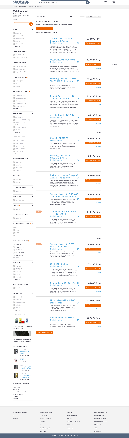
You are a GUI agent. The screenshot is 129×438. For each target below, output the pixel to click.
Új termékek (43, 415)
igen (16, 191)
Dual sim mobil (16, 16)
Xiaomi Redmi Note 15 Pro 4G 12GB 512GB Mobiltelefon (63, 214)
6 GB (16, 274)
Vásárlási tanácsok (72, 415)
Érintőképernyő (19, 66)
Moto (17, 307)
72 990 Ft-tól (94, 264)
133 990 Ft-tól (94, 301)
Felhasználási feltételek (73, 421)
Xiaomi (17, 33)
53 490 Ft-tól (94, 156)
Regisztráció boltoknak (100, 421)
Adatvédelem (70, 425)
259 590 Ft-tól (94, 318)
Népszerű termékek (45, 418)
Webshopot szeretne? (100, 425)
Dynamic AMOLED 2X (21, 120)
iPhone (17, 299)
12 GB (17, 269)
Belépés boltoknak (99, 415)
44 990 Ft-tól (94, 115)
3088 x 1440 (19, 151)
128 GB (17, 255)
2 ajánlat (98, 220)
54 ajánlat (98, 202)
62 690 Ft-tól (94, 195)
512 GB (17, 250)
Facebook (15, 418)
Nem (16, 182)
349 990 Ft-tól (94, 60)
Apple (17, 41)
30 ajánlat (98, 308)
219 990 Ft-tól (94, 96)
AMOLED (18, 117)
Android (17, 81)
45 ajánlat (98, 87)
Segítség (69, 418)
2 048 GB (18, 244)
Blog (14, 415)
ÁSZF (95, 428)
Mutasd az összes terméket (44, 28)
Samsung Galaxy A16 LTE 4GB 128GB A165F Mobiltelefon (62, 246)
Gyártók (42, 421)
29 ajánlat (98, 146)
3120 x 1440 (19, 148)
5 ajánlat (98, 68)
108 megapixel (19, 98)
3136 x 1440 (19, 146)
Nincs (17, 86)
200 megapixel (19, 95)
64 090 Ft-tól (94, 283)
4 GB (16, 277)
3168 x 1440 (19, 143)
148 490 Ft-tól (94, 212)
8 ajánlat (98, 123)
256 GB (17, 252)
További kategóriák (45, 428)
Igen (16, 179)
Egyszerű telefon (20, 57)
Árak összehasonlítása (93, 43)
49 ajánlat (98, 326)
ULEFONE (18, 38)
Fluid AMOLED (19, 127)
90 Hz (17, 165)
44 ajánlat (98, 291)
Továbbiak (16, 46)
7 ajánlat (98, 104)
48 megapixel (19, 106)
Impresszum (70, 428)
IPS (16, 130)
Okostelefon (16, 13)
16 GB (17, 266)
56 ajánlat (98, 164)
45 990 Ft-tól (94, 245)
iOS (16, 83)
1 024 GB (18, 247)
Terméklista (43, 431)
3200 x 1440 (19, 140)
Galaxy (17, 297)
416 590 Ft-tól (94, 79)
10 (16, 235)
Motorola (18, 44)
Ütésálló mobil (26, 15)
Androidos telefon (17, 15)
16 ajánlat (98, 47)
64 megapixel (19, 101)
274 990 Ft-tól (94, 39)
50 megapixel (19, 103)
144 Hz (17, 167)
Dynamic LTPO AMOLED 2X (23, 122)
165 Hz (17, 170)
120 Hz (17, 162)
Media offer (97, 431)
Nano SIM (18, 200)
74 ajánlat (98, 252)
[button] (110, 2)
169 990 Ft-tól (94, 139)
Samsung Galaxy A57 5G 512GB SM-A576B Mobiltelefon (61, 40)
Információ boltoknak (100, 418)
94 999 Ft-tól (94, 176)
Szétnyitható (18, 69)
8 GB (16, 271)
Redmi (17, 305)
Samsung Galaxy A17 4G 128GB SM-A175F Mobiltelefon (61, 158)
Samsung (18, 36)
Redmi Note (18, 302)
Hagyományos (19, 72)
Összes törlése (40, 14)
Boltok (42, 425)
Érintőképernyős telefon (25, 13)
